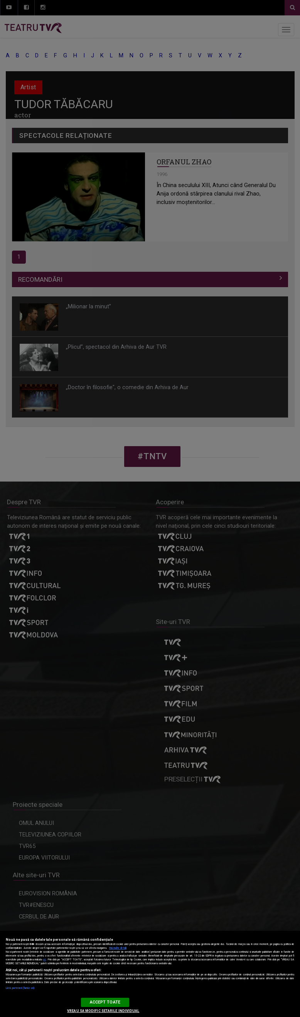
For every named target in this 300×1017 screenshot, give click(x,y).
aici (44, 959)
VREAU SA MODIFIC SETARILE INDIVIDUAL (103, 1011)
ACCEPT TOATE (105, 1002)
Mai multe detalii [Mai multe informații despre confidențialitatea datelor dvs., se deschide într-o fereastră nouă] (117, 948)
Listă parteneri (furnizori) (20, 988)
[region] (150, 974)
